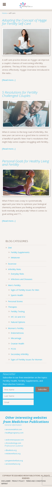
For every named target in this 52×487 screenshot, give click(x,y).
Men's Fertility (14, 285)
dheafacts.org (11, 450)
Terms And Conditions (36, 481)
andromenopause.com (14, 440)
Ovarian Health (17, 343)
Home (4, 13)
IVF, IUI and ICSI (18, 317)
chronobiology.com (13, 443)
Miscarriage (16, 338)
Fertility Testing (18, 311)
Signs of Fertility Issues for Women (26, 359)
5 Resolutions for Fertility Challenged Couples (19, 94)
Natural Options (18, 322)
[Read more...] (8, 80)
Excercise (12, 263)
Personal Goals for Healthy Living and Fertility (25, 163)
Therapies (12, 307)
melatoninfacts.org (12, 453)
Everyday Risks (17, 274)
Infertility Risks (14, 269)
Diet (10, 247)
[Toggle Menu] (4, 4)
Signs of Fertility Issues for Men (25, 290)
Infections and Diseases (21, 279)
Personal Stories (15, 301)
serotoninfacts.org (12, 464)
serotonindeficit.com (13, 429)
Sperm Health (17, 295)
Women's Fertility (16, 328)
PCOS (13, 349)
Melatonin (15, 257)
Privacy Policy (18, 481)
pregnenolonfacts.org (14, 460)
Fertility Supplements (20, 252)
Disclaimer (6, 481)
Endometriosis (17, 333)
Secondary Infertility (20, 354)
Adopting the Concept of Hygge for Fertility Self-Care (24, 22)
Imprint (4, 483)
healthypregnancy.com (14, 433)
